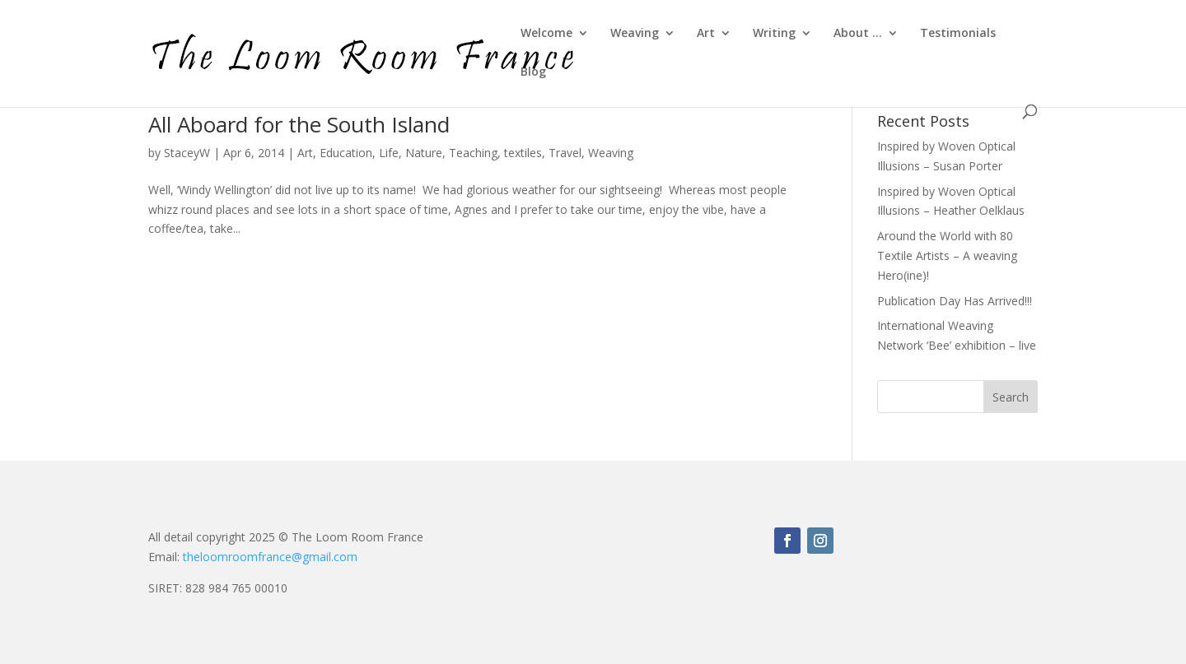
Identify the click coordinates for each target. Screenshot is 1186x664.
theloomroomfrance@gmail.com (270, 556)
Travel (565, 152)
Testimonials (958, 33)
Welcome (546, 33)
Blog (533, 72)
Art (706, 33)
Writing (774, 33)
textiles (523, 152)
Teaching (473, 152)
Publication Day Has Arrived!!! (954, 301)
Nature (423, 152)
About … (857, 33)
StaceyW (187, 152)
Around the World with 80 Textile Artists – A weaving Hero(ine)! (947, 255)
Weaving (634, 33)
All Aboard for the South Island (299, 124)
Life (389, 152)
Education (346, 152)
